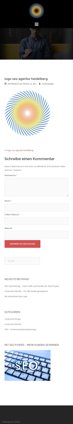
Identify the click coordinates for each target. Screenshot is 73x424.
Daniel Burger (48, 83)
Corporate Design (13, 319)
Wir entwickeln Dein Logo (16, 296)
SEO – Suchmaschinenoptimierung (20, 329)
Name (8, 200)
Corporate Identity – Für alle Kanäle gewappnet (26, 291)
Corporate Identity (13, 324)
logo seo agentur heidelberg (20, 150)
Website (8, 228)
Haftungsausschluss (11, 421)
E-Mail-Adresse (12, 214)
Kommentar (11, 175)
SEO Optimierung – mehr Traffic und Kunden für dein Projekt (32, 286)
